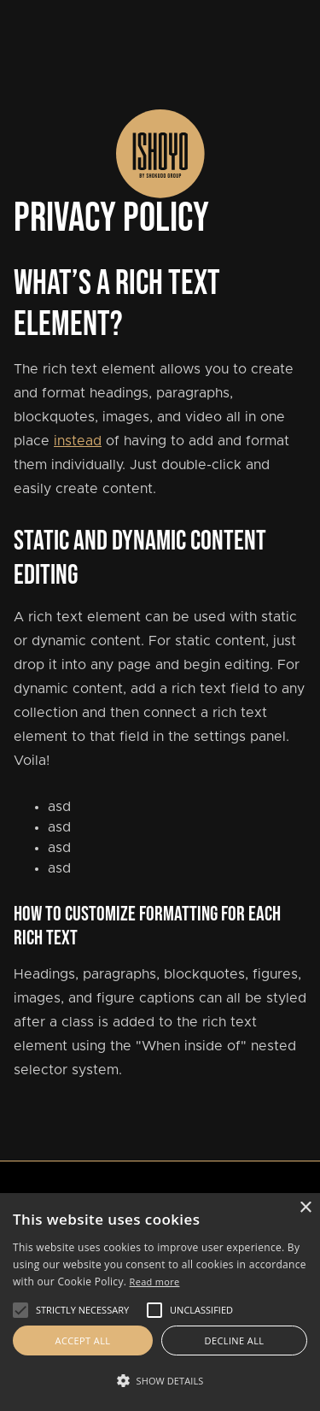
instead (78, 441)
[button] (20, 1310)
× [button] (305, 1208)
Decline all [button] (235, 1340)
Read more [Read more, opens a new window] (155, 1281)
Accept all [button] (83, 1340)
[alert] (160, 1302)
